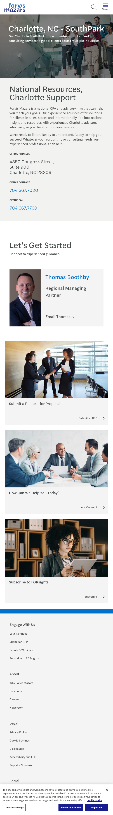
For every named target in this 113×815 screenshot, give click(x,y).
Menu (105, 7)
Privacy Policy (18, 732)
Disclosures (17, 749)
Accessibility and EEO (23, 757)
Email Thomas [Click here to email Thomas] (58, 321)
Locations (16, 691)
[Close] (107, 790)
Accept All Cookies (70, 807)
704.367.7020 (24, 190)
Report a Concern (21, 765)
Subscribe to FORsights (24, 658)
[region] (56, 799)
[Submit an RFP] (88, 418)
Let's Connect (18, 633)
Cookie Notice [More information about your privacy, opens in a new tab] (94, 800)
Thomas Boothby (67, 281)
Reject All (96, 807)
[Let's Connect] (88, 507)
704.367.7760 (23, 208)
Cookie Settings (20, 740)
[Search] (94, 7)
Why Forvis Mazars (21, 683)
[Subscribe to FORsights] (90, 596)
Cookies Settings (14, 807)
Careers (15, 699)
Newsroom (16, 707)
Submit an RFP (19, 642)
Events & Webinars (21, 650)
